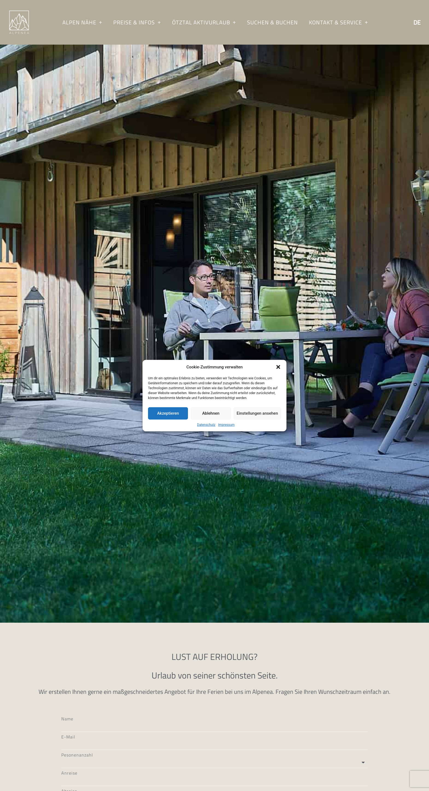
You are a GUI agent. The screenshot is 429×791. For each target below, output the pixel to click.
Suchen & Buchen (272, 22)
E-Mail (68, 752)
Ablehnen (210, 413)
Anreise (69, 788)
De (417, 22)
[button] (278, 367)
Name (67, 734)
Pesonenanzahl (77, 770)
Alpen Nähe (82, 22)
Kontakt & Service (338, 22)
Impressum (226, 424)
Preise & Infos (137, 22)
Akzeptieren (168, 413)
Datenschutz (206, 424)
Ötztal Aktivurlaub (204, 22)
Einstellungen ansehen (257, 413)
